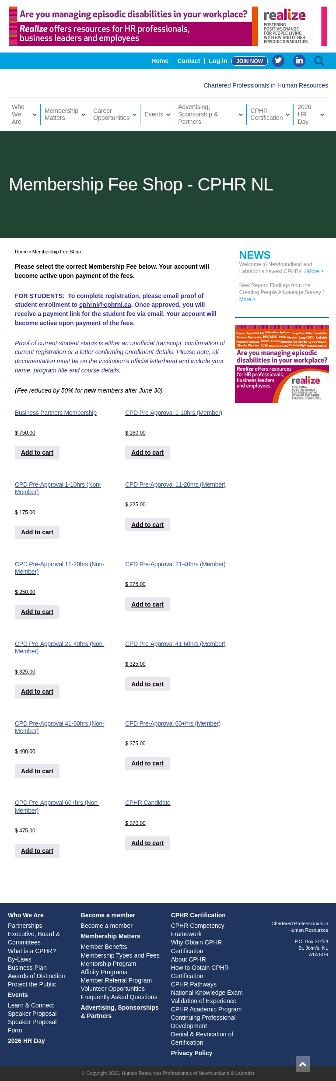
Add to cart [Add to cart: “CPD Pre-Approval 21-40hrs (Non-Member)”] (37, 691)
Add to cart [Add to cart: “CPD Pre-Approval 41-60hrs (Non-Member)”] (37, 771)
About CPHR (188, 959)
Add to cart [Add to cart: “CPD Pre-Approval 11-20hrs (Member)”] (147, 524)
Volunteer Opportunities (113, 988)
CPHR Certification (267, 114)
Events (153, 114)
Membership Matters (61, 114)
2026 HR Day (304, 114)
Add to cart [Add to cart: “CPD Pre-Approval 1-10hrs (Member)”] (147, 452)
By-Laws (20, 959)
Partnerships (25, 925)
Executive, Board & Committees (34, 938)
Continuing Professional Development (203, 1021)
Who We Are (18, 114)
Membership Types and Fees (120, 955)
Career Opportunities (111, 114)
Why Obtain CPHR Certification (196, 946)
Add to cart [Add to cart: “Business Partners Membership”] (37, 452)
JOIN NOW (249, 61)
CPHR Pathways (194, 984)
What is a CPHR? (32, 951)
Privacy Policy (192, 1052)
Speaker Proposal (32, 1013)
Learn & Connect (31, 1005)
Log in (218, 60)
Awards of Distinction (36, 975)
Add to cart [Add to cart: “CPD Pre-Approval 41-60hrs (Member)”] (147, 684)
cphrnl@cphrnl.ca (105, 304)
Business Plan (27, 967)
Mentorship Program (108, 963)
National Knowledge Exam (207, 992)
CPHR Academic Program (206, 1009)
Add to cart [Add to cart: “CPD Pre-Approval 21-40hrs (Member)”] (147, 604)
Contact (188, 60)
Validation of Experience (204, 1000)
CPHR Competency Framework (197, 929)
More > (315, 271)
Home (159, 60)
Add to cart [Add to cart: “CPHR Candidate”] (147, 842)
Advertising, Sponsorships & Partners (120, 1011)
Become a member (108, 915)
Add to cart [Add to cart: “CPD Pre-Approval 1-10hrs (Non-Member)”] (37, 532)
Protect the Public (32, 984)
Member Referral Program (116, 980)
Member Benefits (104, 946)
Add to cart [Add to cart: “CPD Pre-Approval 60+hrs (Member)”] (147, 763)
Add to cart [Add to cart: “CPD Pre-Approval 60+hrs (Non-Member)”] (37, 850)
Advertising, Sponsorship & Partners (198, 114)
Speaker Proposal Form (32, 1026)
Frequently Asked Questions (119, 996)
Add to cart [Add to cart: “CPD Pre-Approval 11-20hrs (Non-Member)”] (37, 611)
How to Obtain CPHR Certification (200, 971)
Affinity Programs (104, 972)
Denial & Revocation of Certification (202, 1038)
